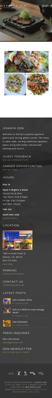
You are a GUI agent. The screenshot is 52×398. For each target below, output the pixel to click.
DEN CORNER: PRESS (22, 300)
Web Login (34, 392)
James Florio (40, 389)
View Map (8, 264)
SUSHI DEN (10, 385)
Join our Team (10, 169)
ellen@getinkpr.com (13, 342)
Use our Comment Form (15, 160)
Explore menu (10, 218)
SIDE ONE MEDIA (24, 389)
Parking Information (13, 273)
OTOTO (24, 385)
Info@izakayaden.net (14, 285)
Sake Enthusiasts (20, 321)
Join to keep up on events (16, 352)
